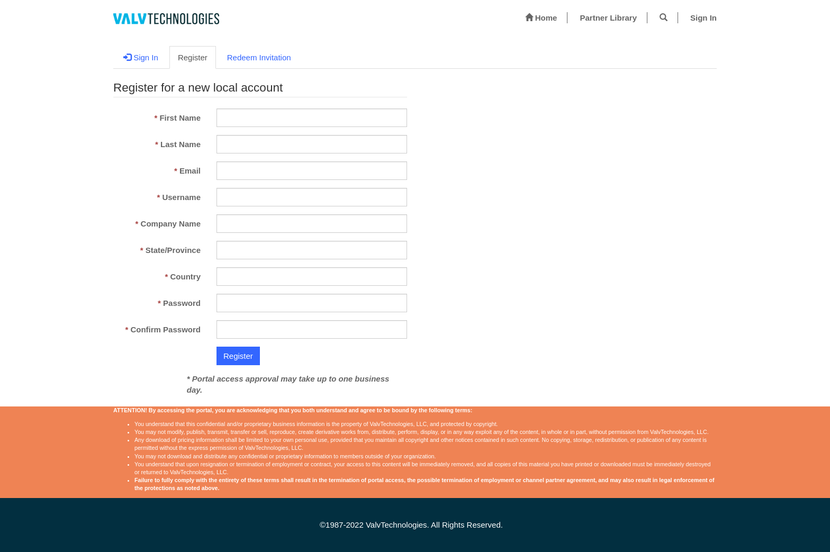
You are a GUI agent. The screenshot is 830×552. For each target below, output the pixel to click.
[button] (663, 17)
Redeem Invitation (259, 57)
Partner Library (608, 17)
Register (193, 57)
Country (185, 276)
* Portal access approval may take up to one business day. (288, 384)
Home (541, 17)
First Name (180, 117)
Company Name (171, 223)
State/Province (173, 250)
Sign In (703, 17)
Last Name (180, 144)
